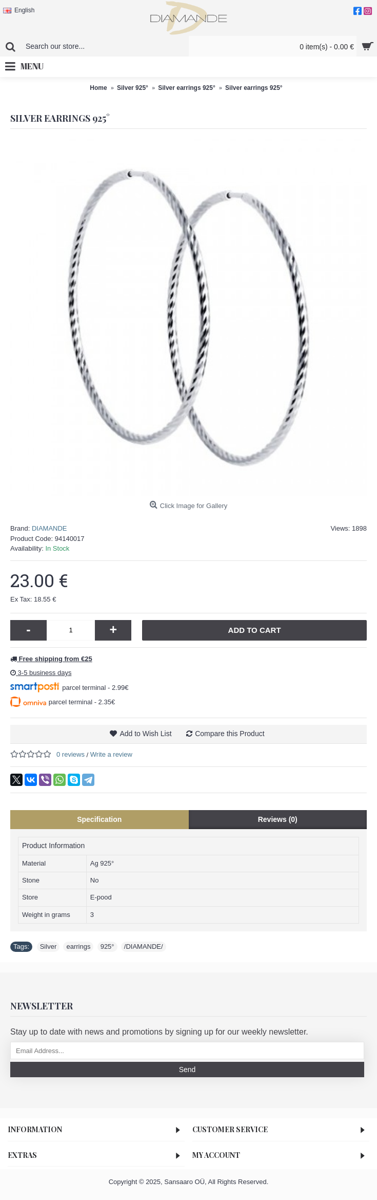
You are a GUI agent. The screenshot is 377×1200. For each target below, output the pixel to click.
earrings (78, 946)
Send (187, 1069)
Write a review (111, 754)
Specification (99, 819)
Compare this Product (229, 733)
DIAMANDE (49, 528)
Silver (48, 946)
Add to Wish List (145, 733)
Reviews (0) (277, 819)
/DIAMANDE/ (143, 946)
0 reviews (70, 754)
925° (107, 946)
